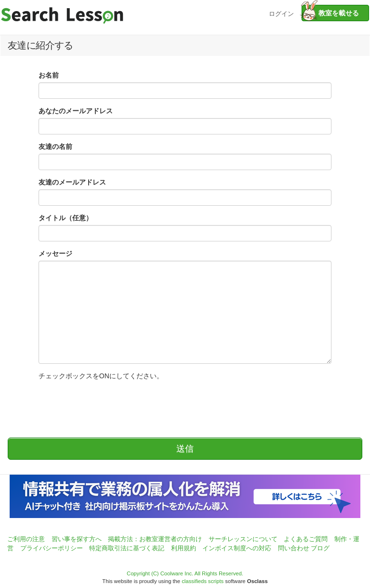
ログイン (281, 12)
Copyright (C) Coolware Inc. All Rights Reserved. (185, 573)
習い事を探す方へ (77, 539)
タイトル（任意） (65, 218)
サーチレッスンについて (243, 539)
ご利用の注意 (26, 539)
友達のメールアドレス (72, 182)
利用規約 (183, 548)
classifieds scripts (203, 581)
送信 (185, 448)
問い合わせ (293, 548)
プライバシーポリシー (51, 548)
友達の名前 (55, 146)
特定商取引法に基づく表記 (126, 548)
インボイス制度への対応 (236, 548)
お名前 (49, 75)
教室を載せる (330, 13)
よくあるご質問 (306, 539)
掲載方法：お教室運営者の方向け (155, 539)
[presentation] (112, 404)
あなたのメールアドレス (76, 111)
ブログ (320, 548)
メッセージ (55, 253)
